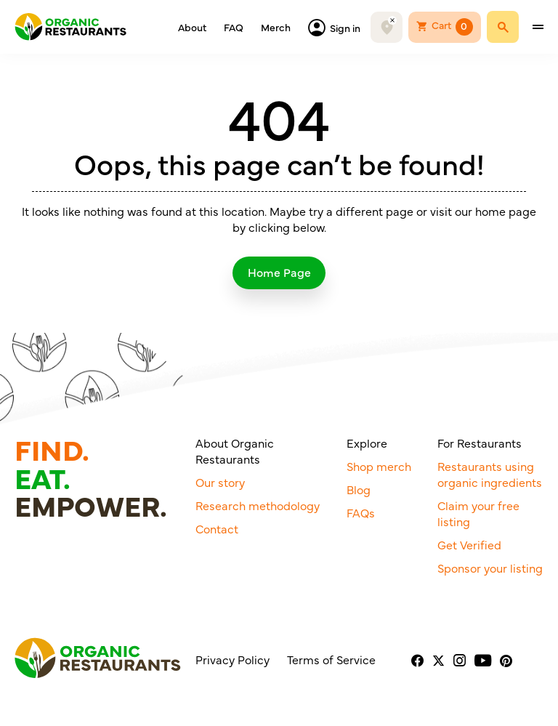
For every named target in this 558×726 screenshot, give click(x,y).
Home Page (279, 273)
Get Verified (469, 548)
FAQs (361, 516)
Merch (276, 29)
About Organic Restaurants (234, 454)
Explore (367, 446)
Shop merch (379, 469)
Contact (216, 532)
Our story (220, 485)
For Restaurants (479, 446)
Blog (359, 493)
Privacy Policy (232, 663)
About (192, 29)
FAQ (233, 29)
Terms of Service (331, 663)
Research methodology (257, 509)
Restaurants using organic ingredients (489, 477)
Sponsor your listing (490, 571)
